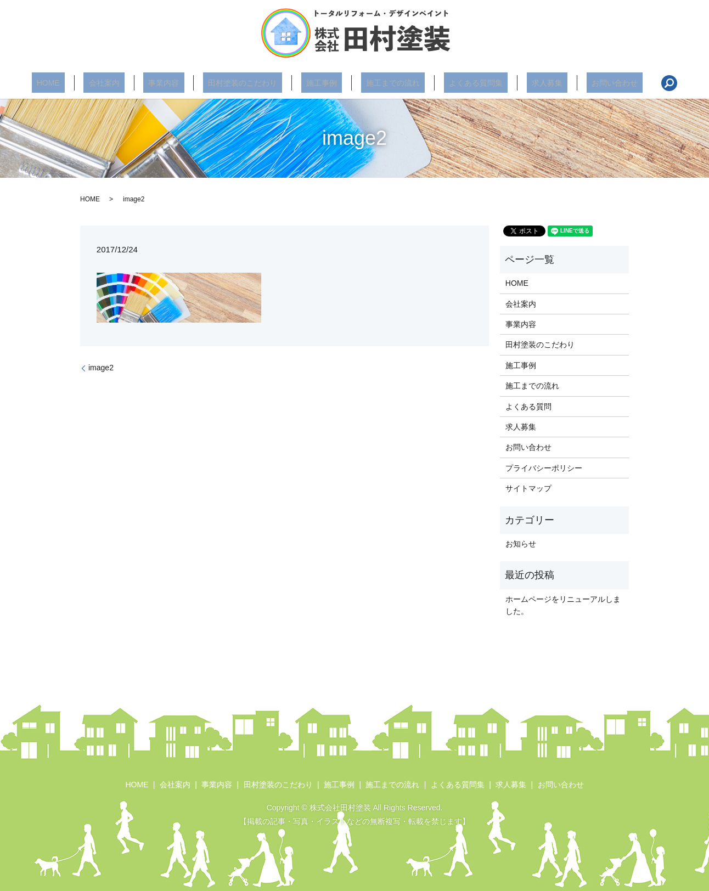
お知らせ (520, 543)
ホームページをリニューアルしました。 (563, 605)
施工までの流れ (383, 82)
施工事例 (321, 82)
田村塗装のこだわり (253, 82)
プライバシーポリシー (543, 468)
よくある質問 (528, 406)
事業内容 (183, 82)
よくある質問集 (455, 82)
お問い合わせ (575, 82)
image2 (101, 367)
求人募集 (517, 82)
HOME (88, 82)
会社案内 (134, 82)
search (624, 83)
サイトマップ (528, 488)
